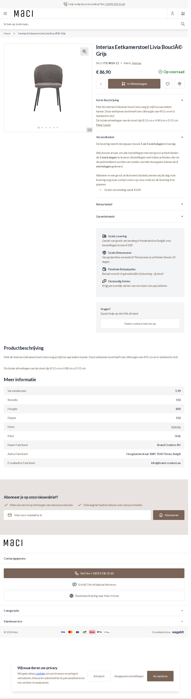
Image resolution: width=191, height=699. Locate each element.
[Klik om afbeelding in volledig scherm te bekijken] (84, 51)
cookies (40, 673)
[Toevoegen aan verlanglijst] (167, 84)
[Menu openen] (5, 13)
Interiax (136, 63)
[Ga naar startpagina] (23, 13)
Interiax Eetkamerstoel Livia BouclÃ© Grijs (42, 33)
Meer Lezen (103, 125)
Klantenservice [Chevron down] (94, 621)
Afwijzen (98, 676)
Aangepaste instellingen (129, 676)
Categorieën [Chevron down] (94, 610)
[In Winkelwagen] (134, 84)
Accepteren (160, 676)
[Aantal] (101, 84)
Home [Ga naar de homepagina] (7, 33)
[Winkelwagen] (183, 13)
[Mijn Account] (172, 13)
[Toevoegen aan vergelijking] (179, 84)
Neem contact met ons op (140, 323)
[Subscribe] (168, 515)
